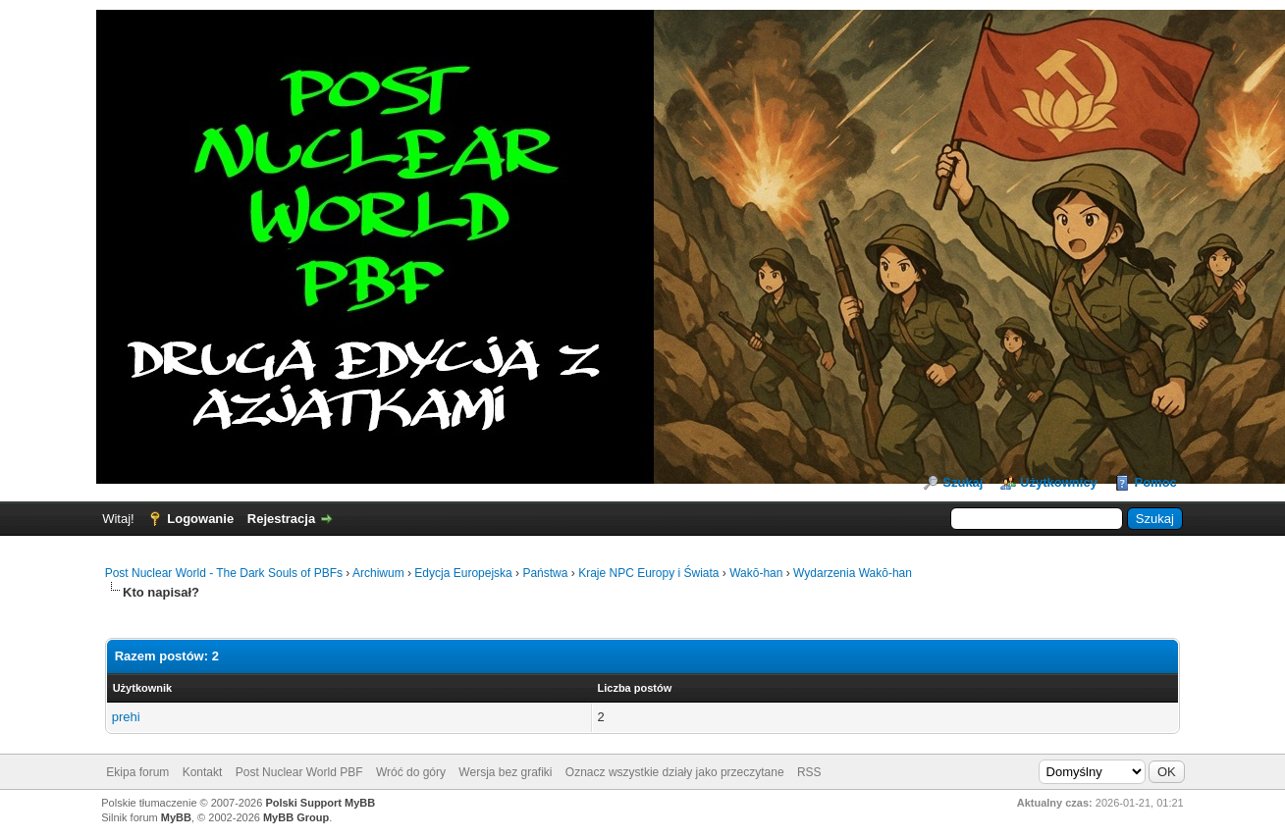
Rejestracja (281, 518)
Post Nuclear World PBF (299, 772)
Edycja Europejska (462, 573)
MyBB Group (296, 817)
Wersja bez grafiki (505, 772)
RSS (809, 772)
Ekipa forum (137, 772)
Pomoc (1155, 482)
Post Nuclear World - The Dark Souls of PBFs (224, 573)
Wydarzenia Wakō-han (852, 573)
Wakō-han (755, 573)
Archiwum (378, 573)
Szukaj (962, 482)
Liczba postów (635, 688)
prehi (126, 716)
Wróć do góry (411, 772)
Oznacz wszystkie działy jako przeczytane (674, 772)
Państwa (544, 573)
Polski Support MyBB (320, 803)
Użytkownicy (1059, 482)
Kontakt (203, 772)
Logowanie (200, 518)
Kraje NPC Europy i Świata (648, 573)
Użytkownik (143, 688)
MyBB (176, 817)
